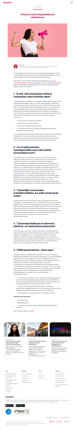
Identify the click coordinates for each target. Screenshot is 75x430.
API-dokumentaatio (27, 382)
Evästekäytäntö (59, 378)
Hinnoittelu (8, 391)
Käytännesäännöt (59, 382)
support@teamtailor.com (52, 417)
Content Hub (25, 376)
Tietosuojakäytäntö (60, 373)
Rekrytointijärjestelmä (10, 373)
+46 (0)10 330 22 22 (64, 417)
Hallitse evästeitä (59, 376)
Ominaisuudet (8, 387)
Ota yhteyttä (42, 378)
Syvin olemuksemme (27, 373)
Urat (40, 373)
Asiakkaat (41, 376)
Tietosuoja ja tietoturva (61, 380)
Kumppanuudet (25, 380)
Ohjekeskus (25, 378)
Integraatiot (8, 389)
